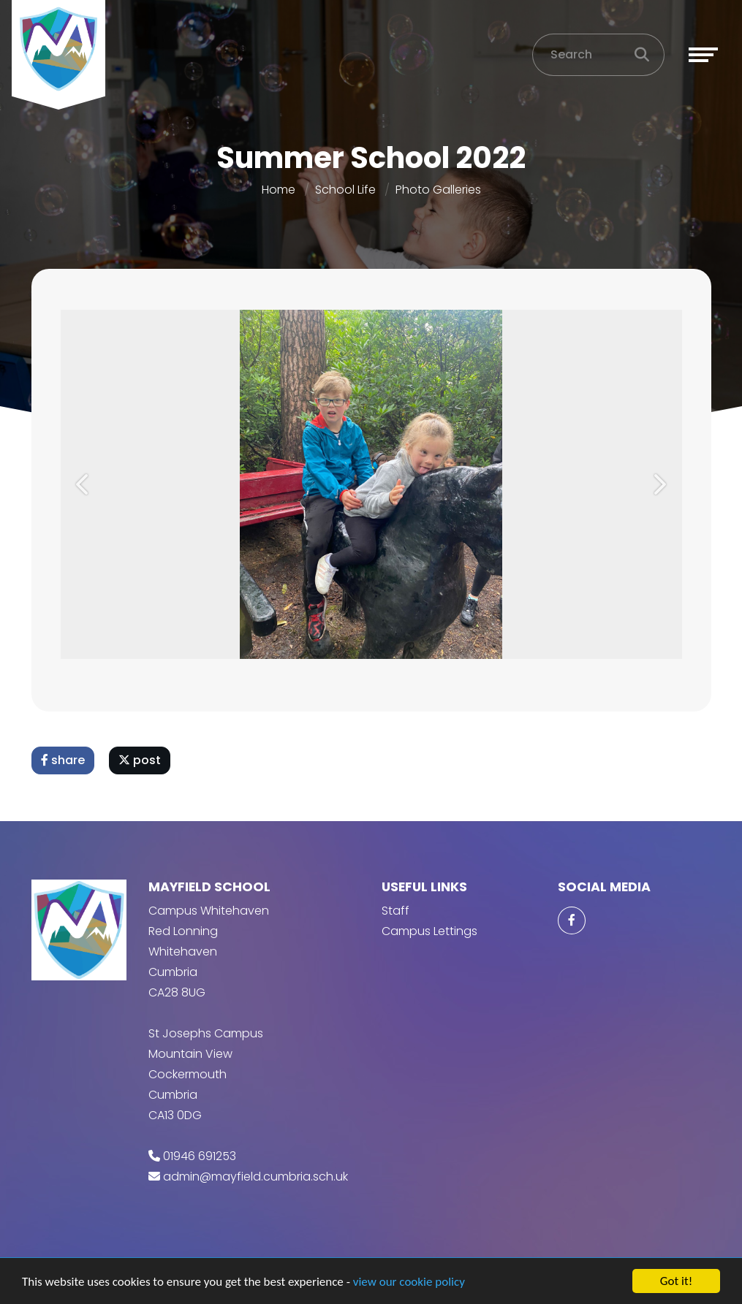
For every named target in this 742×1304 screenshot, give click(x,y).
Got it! (676, 1281)
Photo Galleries (438, 189)
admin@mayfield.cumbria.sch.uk (255, 1176)
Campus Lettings (429, 931)
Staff (395, 910)
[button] (84, 484)
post (139, 760)
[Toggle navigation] (703, 55)
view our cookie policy (409, 1281)
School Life (345, 189)
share (63, 760)
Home (278, 189)
